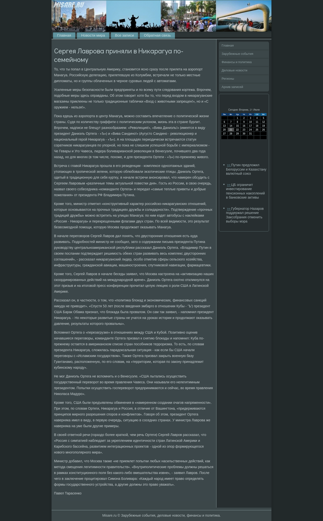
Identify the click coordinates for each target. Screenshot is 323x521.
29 (237, 133)
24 (250, 129)
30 (244, 133)
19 (263, 126)
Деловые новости (234, 70)
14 (230, 126)
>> (229, 165)
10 (250, 122)
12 (263, 122)
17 (250, 126)
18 (257, 126)
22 (237, 129)
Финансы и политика (237, 62)
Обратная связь (157, 35)
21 (230, 129)
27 (224, 133)
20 (224, 129)
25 (257, 129)
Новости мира (93, 35)
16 (244, 126)
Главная (64, 35)
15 (237, 126)
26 (263, 129)
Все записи (124, 35)
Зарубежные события (237, 54)
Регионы (228, 79)
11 (257, 122)
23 (244, 129)
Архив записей (232, 87)
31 (250, 133)
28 (230, 133)
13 (224, 126)
